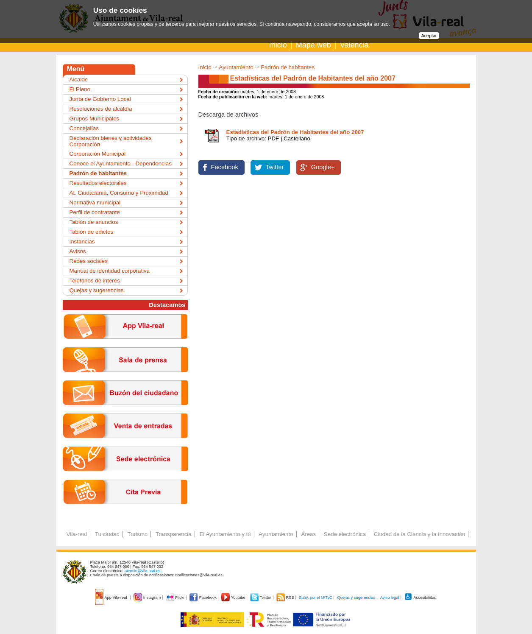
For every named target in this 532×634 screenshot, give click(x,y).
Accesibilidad (420, 597)
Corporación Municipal (98, 154)
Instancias (82, 241)
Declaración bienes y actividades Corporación (111, 141)
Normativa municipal (95, 202)
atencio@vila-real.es (143, 571)
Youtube (233, 597)
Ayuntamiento (236, 67)
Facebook (224, 167)
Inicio (278, 45)
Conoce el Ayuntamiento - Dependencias (121, 163)
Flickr (176, 597)
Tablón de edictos (92, 232)
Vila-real (77, 534)
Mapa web (313, 45)
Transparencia (174, 534)
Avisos (78, 251)
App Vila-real (111, 597)
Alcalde (79, 79)
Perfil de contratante (95, 212)
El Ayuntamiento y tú (225, 534)
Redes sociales (89, 261)
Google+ (323, 167)
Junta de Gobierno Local (100, 99)
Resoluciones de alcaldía (101, 109)
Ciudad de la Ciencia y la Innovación (419, 534)
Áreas (308, 534)
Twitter (274, 167)
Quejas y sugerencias (97, 290)
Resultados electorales (98, 183)
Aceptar (429, 35)
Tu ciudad (107, 534)
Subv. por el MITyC (315, 597)
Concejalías (84, 128)
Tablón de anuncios (94, 222)
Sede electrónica (345, 534)
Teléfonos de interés (95, 280)
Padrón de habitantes (288, 67)
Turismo (138, 534)
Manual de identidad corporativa (110, 271)
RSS (285, 597)
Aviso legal (389, 597)
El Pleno (80, 89)
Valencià (354, 45)
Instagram (148, 597)
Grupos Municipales (95, 118)
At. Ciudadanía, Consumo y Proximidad (119, 193)
